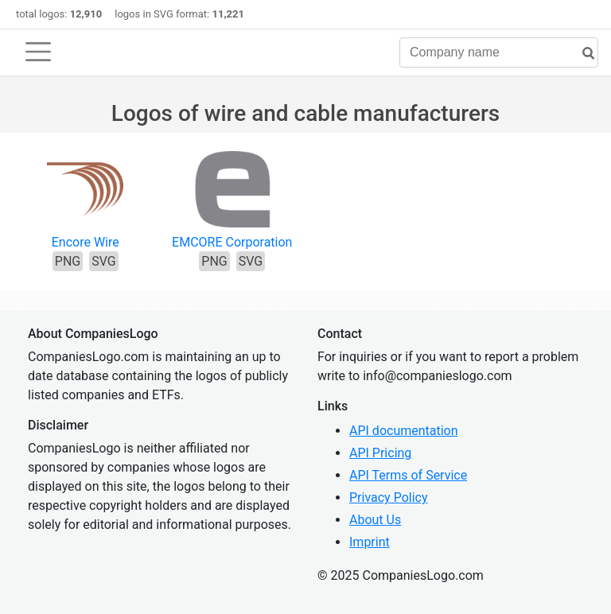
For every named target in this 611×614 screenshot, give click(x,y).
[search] (582, 54)
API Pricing (380, 453)
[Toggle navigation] (38, 52)
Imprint (369, 542)
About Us (375, 519)
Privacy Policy (388, 497)
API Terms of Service (408, 475)
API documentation (403, 430)
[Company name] (498, 52)
